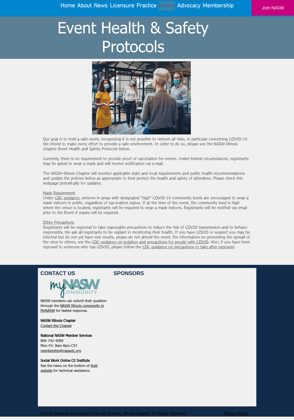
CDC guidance (67, 198)
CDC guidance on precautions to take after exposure (188, 247)
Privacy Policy (236, 414)
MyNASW (48, 311)
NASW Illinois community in (82, 306)
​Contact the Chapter (56, 326)
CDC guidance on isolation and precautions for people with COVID (150, 242)
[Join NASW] (272, 8)
